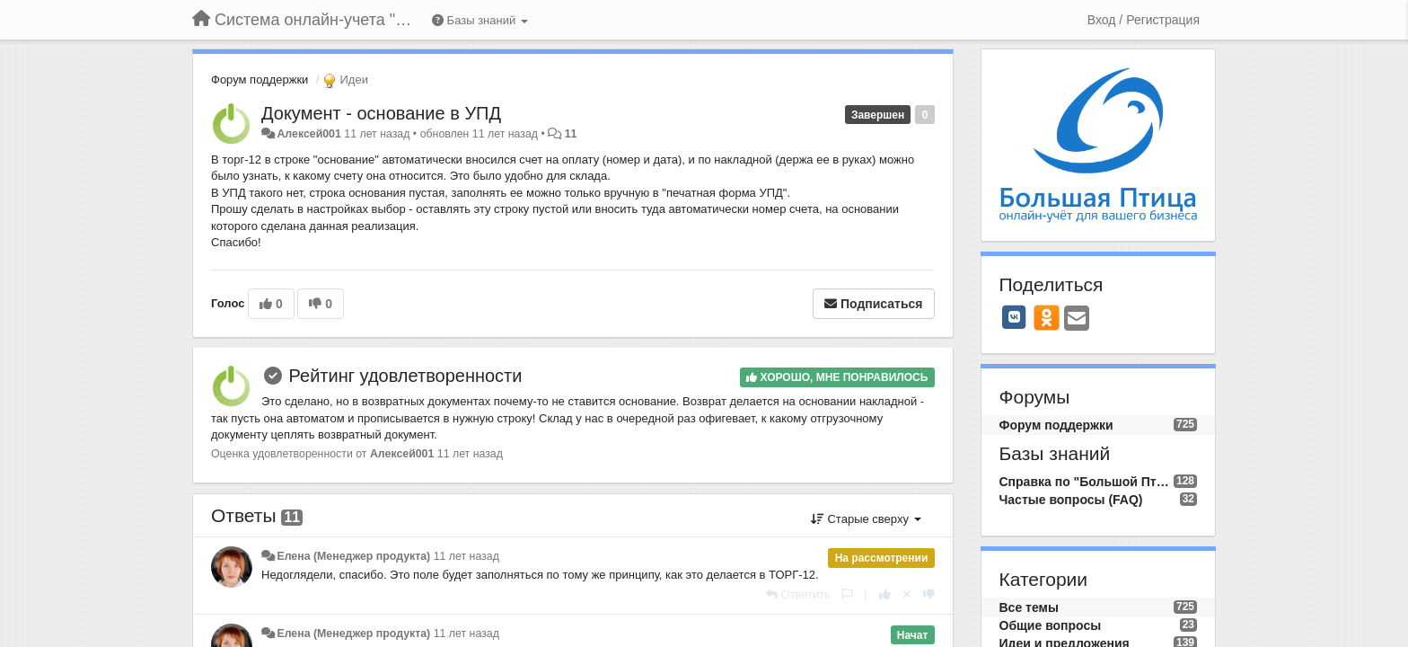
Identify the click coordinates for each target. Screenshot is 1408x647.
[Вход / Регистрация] (1143, 19)
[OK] (1047, 317)
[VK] (1015, 317)
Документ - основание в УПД (381, 113)
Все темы (1029, 607)
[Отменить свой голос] (906, 594)
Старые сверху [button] (866, 519)
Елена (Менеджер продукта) (353, 556)
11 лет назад (466, 556)
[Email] (1076, 319)
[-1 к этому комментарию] (929, 594)
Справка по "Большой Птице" (1086, 481)
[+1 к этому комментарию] (885, 594)
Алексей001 (308, 134)
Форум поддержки (259, 79)
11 (571, 134)
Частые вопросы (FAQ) (1071, 499)
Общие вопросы (1050, 625)
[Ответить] (798, 594)
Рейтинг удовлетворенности (406, 376)
